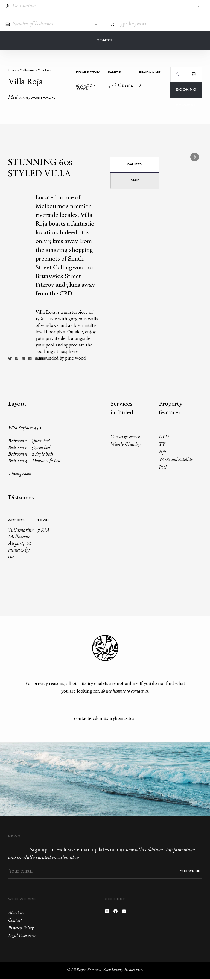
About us (16, 913)
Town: (43, 520)
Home (12, 70)
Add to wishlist (178, 74)
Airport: (16, 520)
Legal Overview (21, 936)
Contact (169, 16)
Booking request (186, 93)
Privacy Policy (21, 928)
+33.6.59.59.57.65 (179, 16)
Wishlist (189, 16)
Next (194, 157)
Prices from (88, 71)
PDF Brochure (194, 74)
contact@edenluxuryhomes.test (105, 719)
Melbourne (27, 70)
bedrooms (150, 71)
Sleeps (114, 71)
